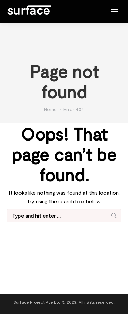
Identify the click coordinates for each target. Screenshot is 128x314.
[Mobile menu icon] (114, 11)
